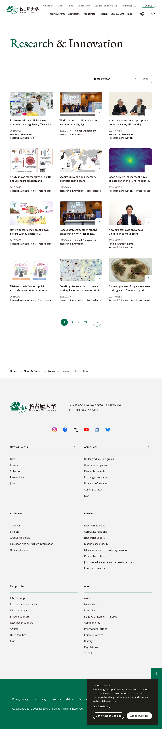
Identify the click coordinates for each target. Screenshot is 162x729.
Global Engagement (85, 131)
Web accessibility (63, 699)
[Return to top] (156, 673)
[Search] (153, 13)
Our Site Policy (101, 706)
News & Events (33, 371)
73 (86, 322)
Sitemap (84, 699)
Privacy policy (20, 699)
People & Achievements (22, 134)
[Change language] (142, 13)
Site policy (41, 699)
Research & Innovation (22, 138)
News (51, 371)
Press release (44, 191)
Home (13, 371)
